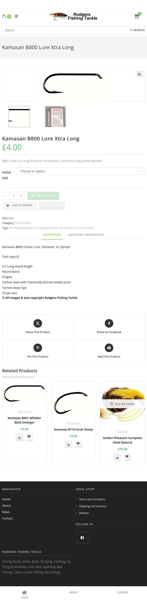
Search (137, 30)
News (6, 512)
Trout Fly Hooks (84, 228)
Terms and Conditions (92, 499)
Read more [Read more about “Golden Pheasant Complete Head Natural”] (117, 457)
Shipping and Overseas (92, 506)
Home (6, 499)
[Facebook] (82, 538)
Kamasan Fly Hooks (59, 228)
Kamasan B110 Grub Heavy (73, 429)
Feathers (122, 432)
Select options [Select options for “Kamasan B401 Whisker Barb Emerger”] (19, 437)
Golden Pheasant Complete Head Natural (122, 440)
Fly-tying (40, 228)
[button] (139, 74)
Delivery (84, 513)
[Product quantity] (13, 196)
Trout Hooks (23, 223)
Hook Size (6, 175)
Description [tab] (52, 235)
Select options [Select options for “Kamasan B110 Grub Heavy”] (68, 444)
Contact (7, 518)
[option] (19, 116)
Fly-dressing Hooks (21, 228)
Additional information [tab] (86, 235)
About (6, 506)
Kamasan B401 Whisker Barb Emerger (24, 420)
